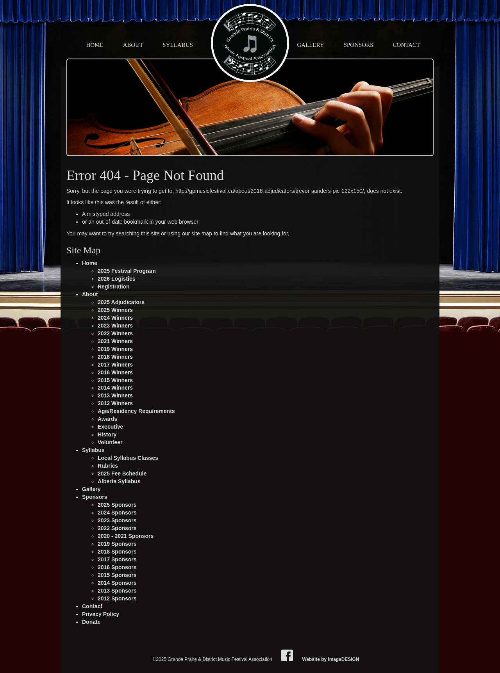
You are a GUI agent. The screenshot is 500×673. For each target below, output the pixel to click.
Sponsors (358, 45)
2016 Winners (115, 372)
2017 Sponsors (117, 559)
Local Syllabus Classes (128, 458)
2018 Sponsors (117, 551)
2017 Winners (115, 364)
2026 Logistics (117, 279)
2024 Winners (115, 318)
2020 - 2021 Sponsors (126, 536)
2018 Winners (115, 357)
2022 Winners (115, 333)
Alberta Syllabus (119, 481)
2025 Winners (115, 310)
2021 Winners (115, 341)
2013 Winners (115, 395)
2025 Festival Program (127, 271)
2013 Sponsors (117, 591)
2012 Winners (115, 403)
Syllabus (177, 45)
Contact (406, 45)
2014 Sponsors (117, 583)
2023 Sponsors (117, 520)
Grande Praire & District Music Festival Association (250, 43)
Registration (114, 286)
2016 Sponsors (117, 567)
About (133, 45)
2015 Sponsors (117, 575)
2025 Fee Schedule (122, 473)
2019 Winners (115, 349)
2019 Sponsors (117, 544)
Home (95, 45)
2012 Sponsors (117, 598)
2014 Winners (115, 388)
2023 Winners (115, 325)
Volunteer (110, 442)
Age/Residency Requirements (136, 411)
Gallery (310, 45)
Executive (110, 427)
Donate (91, 622)
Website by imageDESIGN (330, 659)
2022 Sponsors (117, 528)
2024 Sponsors (117, 512)
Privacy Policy (100, 614)
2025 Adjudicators (121, 302)
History (107, 434)
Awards (107, 419)
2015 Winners (115, 380)
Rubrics (108, 466)
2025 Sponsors (117, 505)
